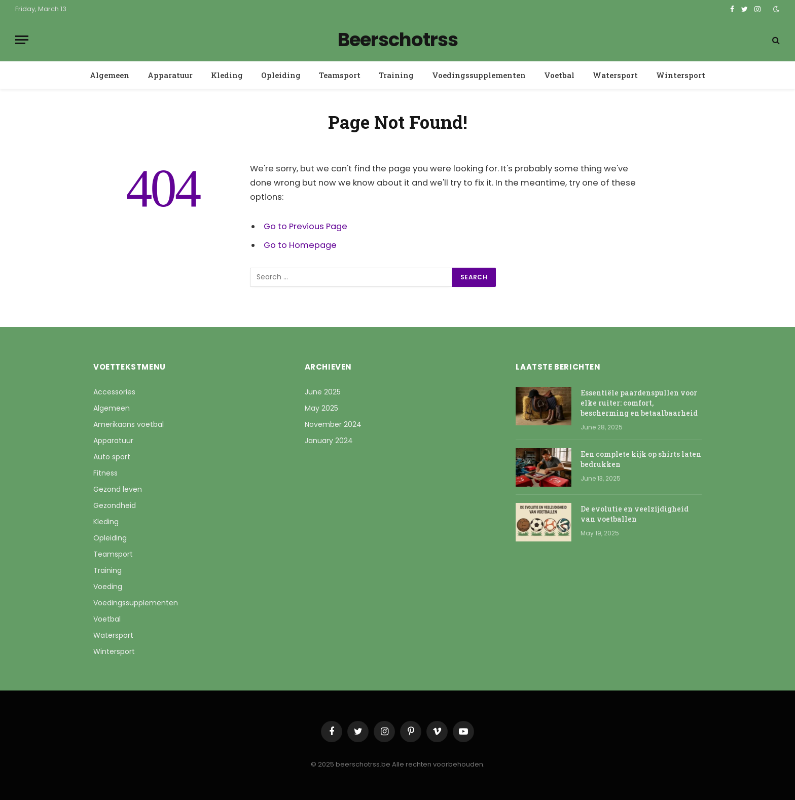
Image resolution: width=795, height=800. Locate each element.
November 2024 (333, 424)
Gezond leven (117, 489)
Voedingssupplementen (479, 75)
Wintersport (680, 75)
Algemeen (109, 75)
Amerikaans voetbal (128, 424)
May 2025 (321, 408)
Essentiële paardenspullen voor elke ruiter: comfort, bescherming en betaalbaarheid (639, 403)
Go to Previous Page (305, 226)
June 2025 (323, 392)
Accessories (114, 392)
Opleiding (281, 75)
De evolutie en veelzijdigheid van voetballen (635, 514)
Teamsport (339, 75)
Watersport (615, 75)
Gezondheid (114, 505)
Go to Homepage (300, 245)
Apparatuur (170, 75)
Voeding (107, 586)
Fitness (105, 473)
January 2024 (329, 440)
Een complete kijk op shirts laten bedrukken (641, 459)
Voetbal (559, 75)
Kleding (227, 75)
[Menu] (21, 39)
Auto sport (111, 457)
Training (396, 75)
